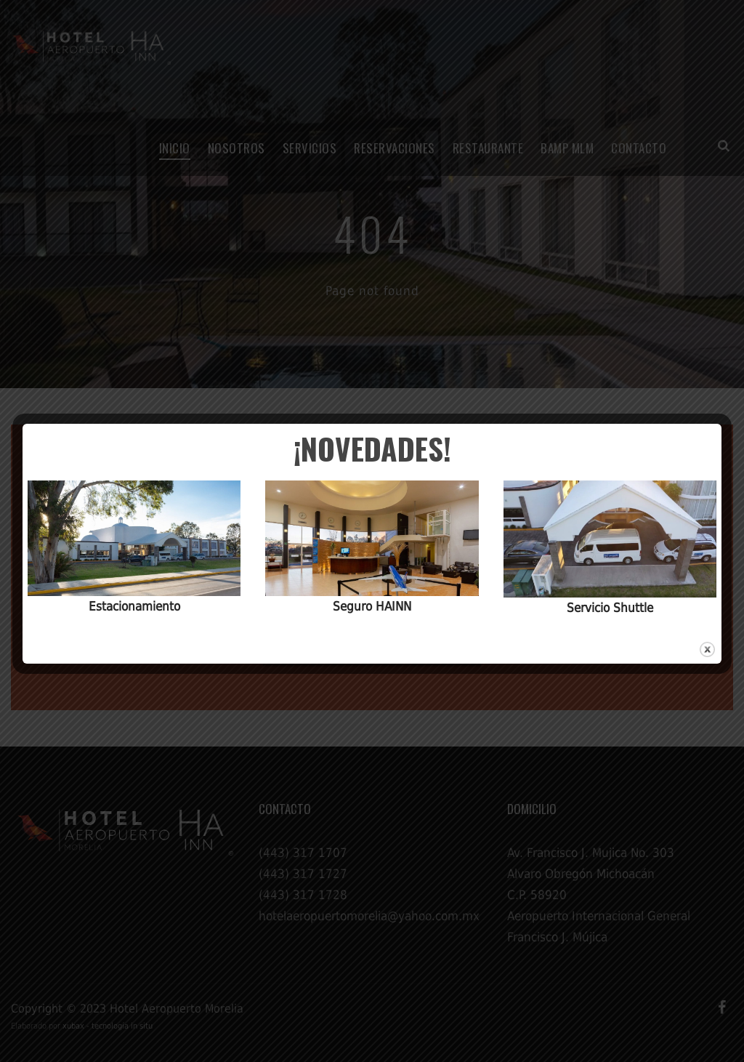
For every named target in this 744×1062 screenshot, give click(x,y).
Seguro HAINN (372, 606)
